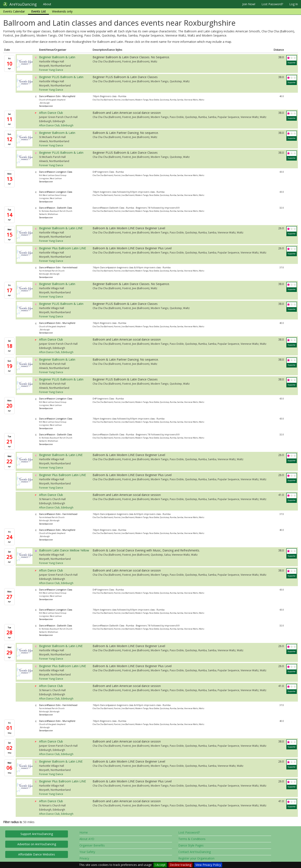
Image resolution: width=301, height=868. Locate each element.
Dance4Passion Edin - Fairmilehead (58, 267)
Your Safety (87, 852)
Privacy (84, 858)
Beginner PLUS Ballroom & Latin (61, 77)
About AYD (86, 839)
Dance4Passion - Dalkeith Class (55, 207)
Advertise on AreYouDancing (36, 844)
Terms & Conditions (191, 839)
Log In (293, 4)
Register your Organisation (196, 858)
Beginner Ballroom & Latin (57, 57)
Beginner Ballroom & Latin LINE (61, 228)
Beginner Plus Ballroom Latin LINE (62, 248)
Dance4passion (46, 106)
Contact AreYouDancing (194, 852)
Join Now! (248, 4)
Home (83, 832)
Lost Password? (272, 4)
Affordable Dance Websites (36, 854)
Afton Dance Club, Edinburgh (56, 125)
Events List (38, 11)
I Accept (160, 865)
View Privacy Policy (208, 865)
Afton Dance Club (51, 113)
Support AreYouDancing (36, 834)
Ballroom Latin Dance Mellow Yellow (64, 550)
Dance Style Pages (191, 845)
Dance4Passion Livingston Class (55, 171)
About (47, 4)
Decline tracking (180, 865)
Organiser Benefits (92, 845)
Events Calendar (14, 11)
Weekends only (62, 11)
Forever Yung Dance (51, 69)
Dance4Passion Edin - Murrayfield (57, 96)
